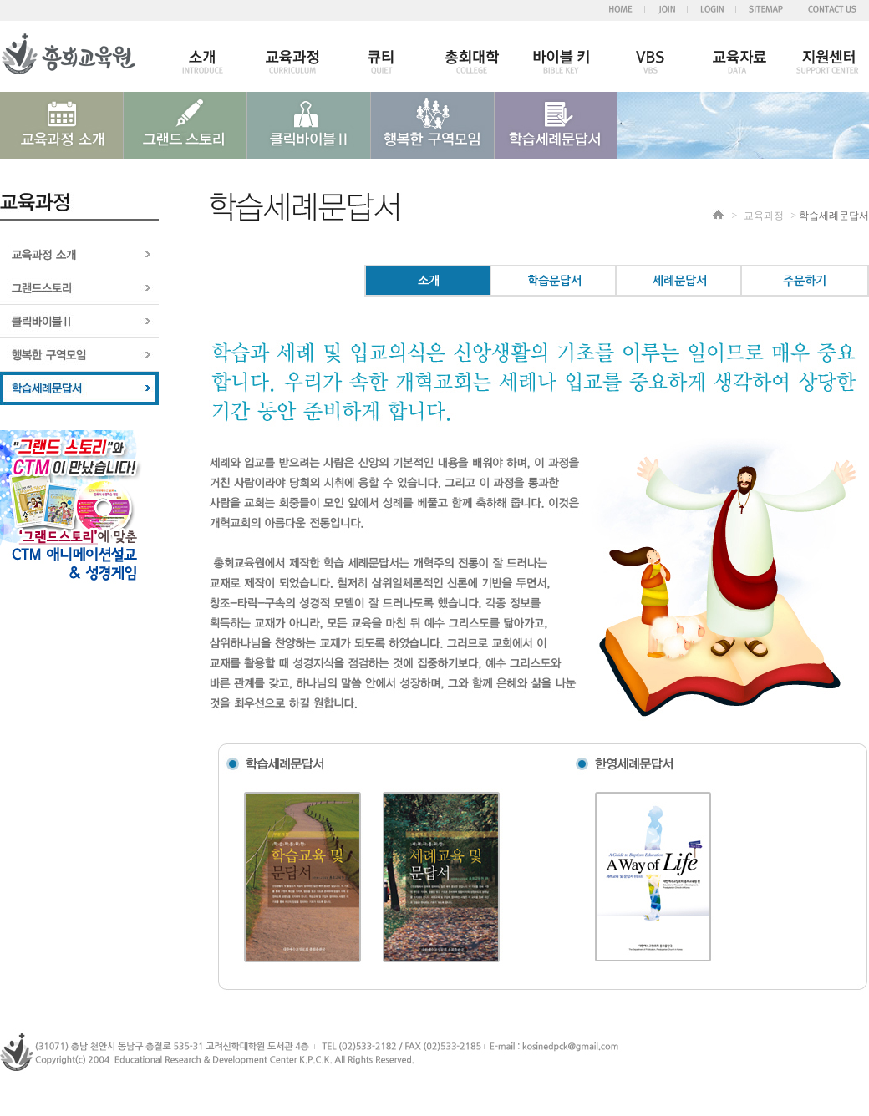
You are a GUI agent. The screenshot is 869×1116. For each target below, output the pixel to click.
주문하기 (804, 281)
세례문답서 (680, 281)
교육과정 (764, 215)
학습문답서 (554, 281)
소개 (429, 281)
